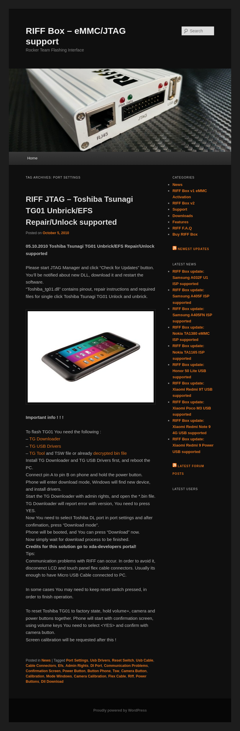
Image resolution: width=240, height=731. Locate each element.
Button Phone (99, 671)
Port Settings (77, 660)
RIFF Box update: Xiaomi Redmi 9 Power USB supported (192, 445)
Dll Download (52, 682)
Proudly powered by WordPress (120, 710)
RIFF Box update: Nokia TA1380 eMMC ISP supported (191, 333)
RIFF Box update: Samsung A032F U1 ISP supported (190, 277)
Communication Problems (126, 666)
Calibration (35, 676)
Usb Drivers (100, 660)
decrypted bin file (110, 453)
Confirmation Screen (43, 671)
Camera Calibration (90, 676)
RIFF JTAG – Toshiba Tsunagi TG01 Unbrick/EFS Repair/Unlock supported (79, 211)
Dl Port (96, 666)
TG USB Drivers (45, 446)
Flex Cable (117, 676)
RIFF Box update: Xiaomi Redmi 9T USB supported (192, 389)
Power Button (74, 671)
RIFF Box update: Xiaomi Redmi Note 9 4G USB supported (191, 426)
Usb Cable (144, 660)
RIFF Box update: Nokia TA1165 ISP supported (188, 352)
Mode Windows (59, 676)
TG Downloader (44, 438)
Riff (131, 676)
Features (180, 222)
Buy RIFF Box (185, 234)
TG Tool (37, 453)
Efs (61, 666)
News (46, 660)
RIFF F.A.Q (182, 228)
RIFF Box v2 (183, 203)
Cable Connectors (41, 666)
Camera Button (134, 671)
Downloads (182, 216)
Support (179, 209)
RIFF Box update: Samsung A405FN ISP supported (192, 315)
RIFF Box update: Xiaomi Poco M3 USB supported (191, 408)
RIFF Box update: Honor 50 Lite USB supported (189, 370)
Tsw (116, 671)
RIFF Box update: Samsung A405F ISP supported (190, 296)
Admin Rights (76, 666)
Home (32, 158)
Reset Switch (123, 660)
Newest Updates (193, 249)
